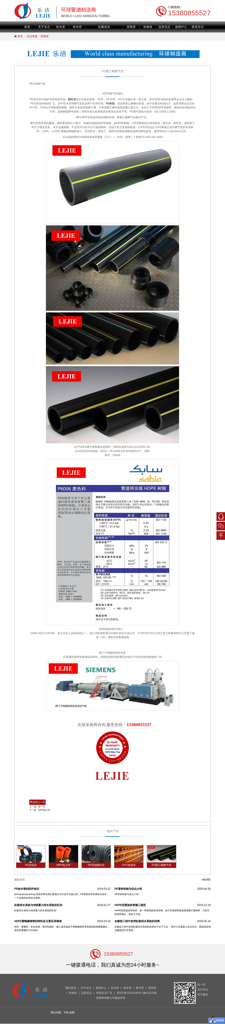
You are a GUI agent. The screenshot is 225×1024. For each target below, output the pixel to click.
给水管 (60, 27)
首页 (27, 27)
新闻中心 (181, 27)
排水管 (77, 27)
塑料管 (72, 99)
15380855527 (118, 954)
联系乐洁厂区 (104, 993)
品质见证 (164, 27)
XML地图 (69, 1012)
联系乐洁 (198, 27)
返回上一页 (37, 802)
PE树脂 (110, 103)
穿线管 (131, 27)
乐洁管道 (32, 36)
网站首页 (70, 988)
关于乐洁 (44, 27)
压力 (51, 123)
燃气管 (140, 988)
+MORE (206, 880)
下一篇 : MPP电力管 (39, 810)
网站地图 (56, 1012)
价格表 (147, 27)
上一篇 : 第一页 (37, 806)
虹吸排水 (104, 27)
